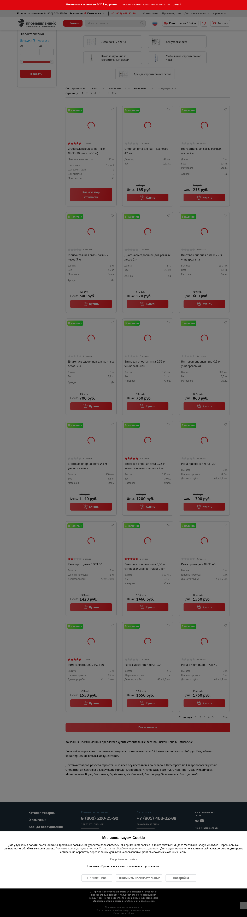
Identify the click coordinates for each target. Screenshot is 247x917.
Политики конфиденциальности (75, 848)
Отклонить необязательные (139, 878)
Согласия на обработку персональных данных (129, 848)
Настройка (181, 878)
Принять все (97, 878)
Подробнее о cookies (123, 859)
